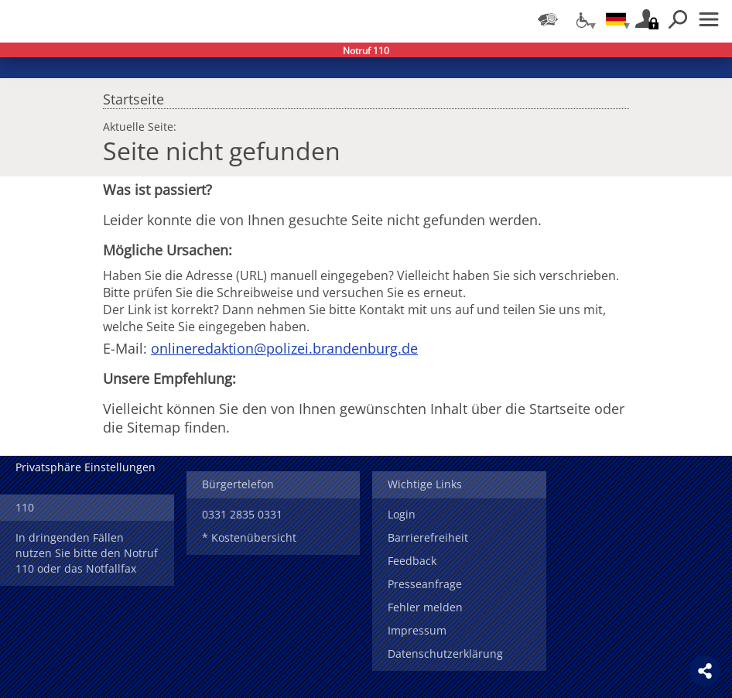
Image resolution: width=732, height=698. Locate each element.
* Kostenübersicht (249, 537)
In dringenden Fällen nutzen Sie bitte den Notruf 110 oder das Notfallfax (86, 553)
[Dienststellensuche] (547, 19)
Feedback (412, 560)
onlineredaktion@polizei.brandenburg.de (284, 348)
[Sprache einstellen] (616, 19)
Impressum (417, 630)
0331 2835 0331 (242, 514)
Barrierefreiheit (428, 537)
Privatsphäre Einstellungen (85, 467)
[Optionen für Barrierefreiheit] (581, 19)
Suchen (677, 19)
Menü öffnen (708, 19)
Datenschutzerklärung (445, 653)
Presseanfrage (425, 584)
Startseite (133, 95)
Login (402, 514)
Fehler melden (425, 607)
